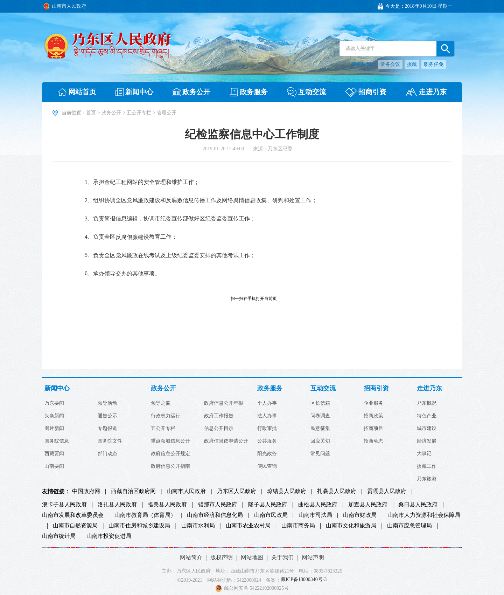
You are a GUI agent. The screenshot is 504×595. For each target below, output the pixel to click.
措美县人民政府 (167, 504)
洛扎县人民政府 (117, 504)
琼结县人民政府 (286, 491)
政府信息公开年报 (223, 403)
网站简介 (191, 557)
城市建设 (426, 428)
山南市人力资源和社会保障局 (423, 515)
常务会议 (390, 64)
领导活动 (107, 403)
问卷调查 (320, 415)
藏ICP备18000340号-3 (304, 579)
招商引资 (376, 388)
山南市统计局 (59, 536)
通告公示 (107, 415)
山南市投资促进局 (108, 536)
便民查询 (267, 466)
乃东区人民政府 (236, 491)
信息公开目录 (218, 428)
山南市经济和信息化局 (215, 515)
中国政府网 (86, 491)
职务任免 (433, 64)
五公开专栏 (139, 112)
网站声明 (313, 557)
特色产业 (426, 415)
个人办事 (267, 403)
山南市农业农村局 (248, 525)
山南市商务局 (298, 525)
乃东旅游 (426, 479)
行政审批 (267, 428)
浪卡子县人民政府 (64, 504)
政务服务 (269, 388)
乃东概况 (426, 403)
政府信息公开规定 (170, 453)
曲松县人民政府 (317, 504)
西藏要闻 (54, 453)
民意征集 (320, 428)
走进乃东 (429, 388)
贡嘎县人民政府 (386, 491)
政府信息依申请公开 (226, 441)
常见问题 (320, 453)
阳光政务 (267, 453)
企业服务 (373, 403)
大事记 (424, 453)
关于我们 (282, 557)
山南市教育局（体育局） (145, 515)
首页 (91, 112)
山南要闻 (54, 466)
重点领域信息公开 (170, 441)
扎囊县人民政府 (336, 491)
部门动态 (107, 453)
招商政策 (373, 415)
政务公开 (111, 112)
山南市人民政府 (186, 491)
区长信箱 (320, 403)
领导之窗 (160, 403)
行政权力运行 (165, 415)
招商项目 (373, 428)
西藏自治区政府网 (133, 491)
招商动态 (373, 441)
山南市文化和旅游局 (351, 525)
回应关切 (320, 441)
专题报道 (107, 428)
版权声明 (221, 557)
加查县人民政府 (367, 504)
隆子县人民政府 (267, 504)
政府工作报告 (218, 415)
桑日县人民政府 (418, 504)
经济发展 (426, 441)
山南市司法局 (315, 515)
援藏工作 (426, 466)
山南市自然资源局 (75, 525)
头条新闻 (54, 415)
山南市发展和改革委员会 (73, 515)
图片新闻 (54, 428)
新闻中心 (57, 388)
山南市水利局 (198, 525)
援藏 (412, 64)
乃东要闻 (54, 403)
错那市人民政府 (217, 504)
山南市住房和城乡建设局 (139, 525)
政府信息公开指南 (170, 466)
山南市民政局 (271, 515)
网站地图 (252, 557)
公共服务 (267, 441)
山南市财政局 (360, 515)
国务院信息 (56, 441)
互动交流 (323, 388)
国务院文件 (110, 441)
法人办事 (267, 415)
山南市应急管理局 (409, 525)
